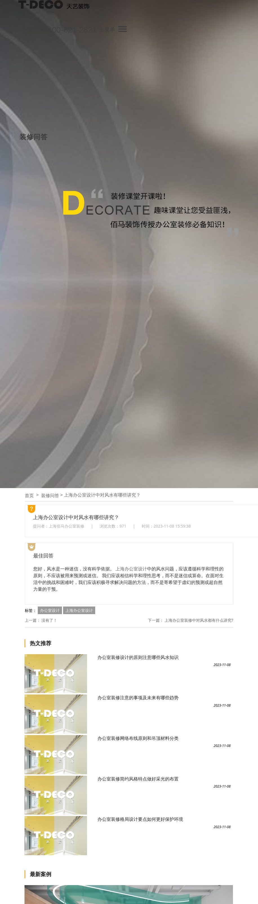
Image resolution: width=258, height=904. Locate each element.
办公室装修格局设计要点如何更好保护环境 (140, 819)
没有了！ (49, 620)
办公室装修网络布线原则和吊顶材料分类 (138, 738)
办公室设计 (50, 610)
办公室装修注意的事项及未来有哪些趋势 (138, 697)
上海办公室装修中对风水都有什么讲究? (198, 620)
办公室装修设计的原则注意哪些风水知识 (138, 657)
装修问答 (50, 495)
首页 (29, 495)
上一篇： (33, 620)
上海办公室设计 (131, 569)
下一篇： (156, 620)
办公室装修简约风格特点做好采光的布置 (138, 779)
